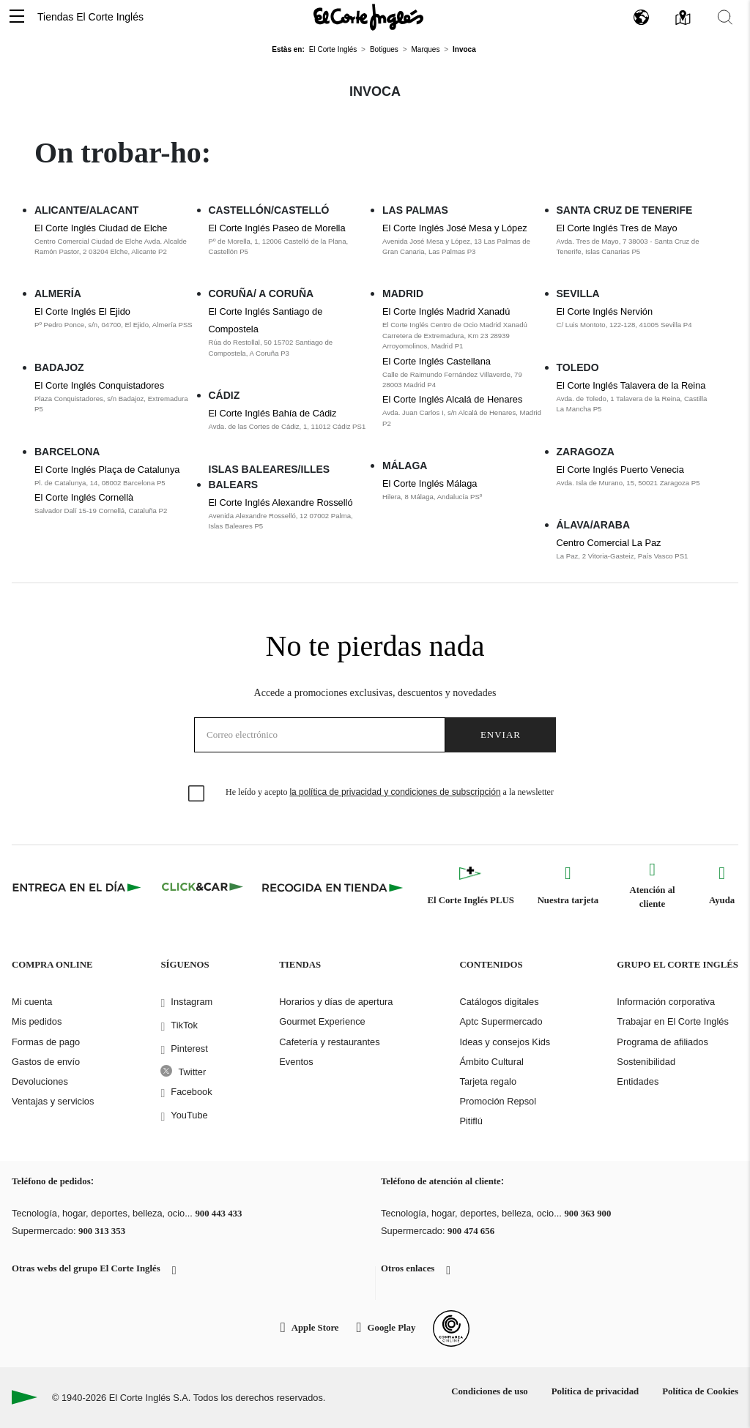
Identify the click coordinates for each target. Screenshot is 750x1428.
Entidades (637, 1081)
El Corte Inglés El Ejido (82, 311)
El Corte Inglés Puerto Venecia (620, 469)
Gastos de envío (46, 1061)
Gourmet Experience (322, 1021)
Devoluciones (40, 1081)
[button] (17, 17)
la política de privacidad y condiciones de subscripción (394, 792)
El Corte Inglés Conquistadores (99, 385)
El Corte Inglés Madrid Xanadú (446, 311)
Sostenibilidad (646, 1061)
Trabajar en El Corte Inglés (672, 1021)
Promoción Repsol (497, 1101)
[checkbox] (197, 794)
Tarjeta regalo (487, 1081)
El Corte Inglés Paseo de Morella (277, 228)
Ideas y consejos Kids (504, 1041)
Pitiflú (470, 1120)
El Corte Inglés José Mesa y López (454, 228)
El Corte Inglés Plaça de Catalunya (106, 469)
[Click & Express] (78, 887)
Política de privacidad (595, 1391)
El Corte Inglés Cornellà (83, 497)
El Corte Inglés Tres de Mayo (617, 228)
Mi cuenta (32, 1001)
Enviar (500, 734)
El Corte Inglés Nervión (605, 311)
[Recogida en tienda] (332, 887)
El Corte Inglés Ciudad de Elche (100, 228)
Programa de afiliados (662, 1041)
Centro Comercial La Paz (609, 542)
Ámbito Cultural (491, 1061)
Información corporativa (666, 1001)
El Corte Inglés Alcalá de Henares (452, 399)
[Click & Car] (202, 887)
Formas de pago (46, 1041)
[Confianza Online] (451, 1328)
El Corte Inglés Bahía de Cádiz (273, 413)
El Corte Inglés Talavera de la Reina (631, 385)
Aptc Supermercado (500, 1021)
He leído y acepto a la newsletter (390, 792)
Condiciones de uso (489, 1391)
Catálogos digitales (498, 1001)
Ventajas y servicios (53, 1101)
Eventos (296, 1061)
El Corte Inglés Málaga (429, 483)
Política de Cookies (700, 1391)
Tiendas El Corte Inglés (90, 17)
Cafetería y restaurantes (329, 1041)
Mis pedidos (37, 1021)
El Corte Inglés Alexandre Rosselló (281, 502)
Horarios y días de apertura (336, 1001)
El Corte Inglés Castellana (436, 361)
